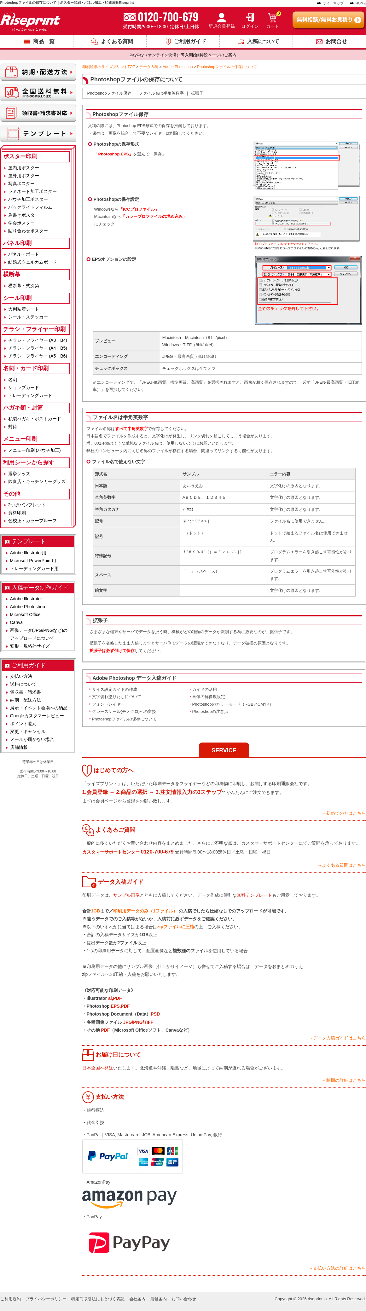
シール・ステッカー (28, 316)
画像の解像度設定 (208, 696)
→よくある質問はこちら (341, 865)
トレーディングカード (30, 395)
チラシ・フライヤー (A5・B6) (37, 355)
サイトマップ (333, 3)
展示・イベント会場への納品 (38, 707)
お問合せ (336, 41)
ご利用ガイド (190, 41)
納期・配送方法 (25, 699)
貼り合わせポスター (28, 230)
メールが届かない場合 (32, 739)
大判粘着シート (23, 309)
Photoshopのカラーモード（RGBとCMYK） (233, 704)
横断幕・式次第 (23, 285)
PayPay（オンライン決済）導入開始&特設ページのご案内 (183, 55)
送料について (23, 684)
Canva (16, 622)
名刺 (12, 379)
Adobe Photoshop (178, 67)
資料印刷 (17, 512)
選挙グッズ (19, 473)
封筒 (12, 426)
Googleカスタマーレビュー (37, 715)
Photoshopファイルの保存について (124, 719)
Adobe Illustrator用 (28, 552)
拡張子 (197, 93)
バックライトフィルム (30, 207)
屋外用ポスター (23, 175)
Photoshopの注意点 (210, 711)
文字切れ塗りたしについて (116, 696)
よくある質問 (117, 41)
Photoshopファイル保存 (109, 93)
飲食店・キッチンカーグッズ (37, 481)
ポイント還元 (23, 723)
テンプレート (29, 541)
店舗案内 (158, 1298)
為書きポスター (23, 215)
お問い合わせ (183, 1298)
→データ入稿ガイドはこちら (337, 1037)
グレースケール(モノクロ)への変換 (124, 711)
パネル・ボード (23, 254)
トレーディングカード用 (34, 568)
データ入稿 (148, 67)
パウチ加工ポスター (28, 199)
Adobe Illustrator (26, 598)
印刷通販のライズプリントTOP (108, 67)
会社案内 (137, 1298)
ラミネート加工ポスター (32, 191)
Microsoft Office (25, 614)
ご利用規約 (10, 1298)
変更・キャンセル (27, 731)
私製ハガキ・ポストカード (34, 418)
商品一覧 (44, 41)
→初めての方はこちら (344, 813)
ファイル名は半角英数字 (161, 93)
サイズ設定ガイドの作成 (114, 689)
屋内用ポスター (23, 167)
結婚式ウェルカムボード (32, 262)
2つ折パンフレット (27, 504)
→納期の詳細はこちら (344, 1080)
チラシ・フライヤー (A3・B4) (37, 340)
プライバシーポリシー (46, 1298)
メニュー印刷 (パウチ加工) (34, 450)
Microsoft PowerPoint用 (33, 560)
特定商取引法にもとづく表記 (98, 1298)
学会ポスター (21, 222)
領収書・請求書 (25, 692)
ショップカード (23, 387)
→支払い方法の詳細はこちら (337, 1268)
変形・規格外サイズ (30, 646)
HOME (361, 3)
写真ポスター (21, 183)
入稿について (263, 41)
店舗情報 (19, 747)
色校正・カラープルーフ (32, 520)
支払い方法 (21, 676)
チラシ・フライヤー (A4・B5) (37, 348)
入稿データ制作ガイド (40, 588)
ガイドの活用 (204, 689)
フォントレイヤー (108, 704)
